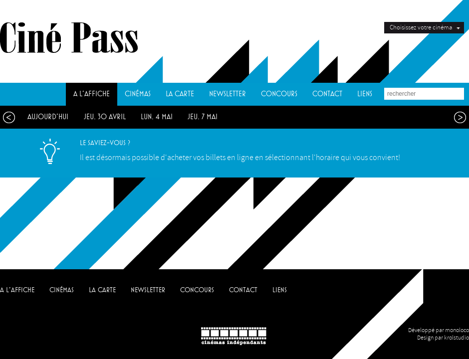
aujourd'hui (47, 117)
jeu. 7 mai (203, 117)
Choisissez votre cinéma (421, 27)
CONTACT (327, 94)
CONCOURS (279, 94)
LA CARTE (180, 94)
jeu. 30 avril (105, 117)
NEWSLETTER (227, 94)
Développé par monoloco (438, 330)
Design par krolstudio (443, 338)
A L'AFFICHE (91, 94)
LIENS (364, 94)
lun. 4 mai (157, 117)
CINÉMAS (138, 94)
